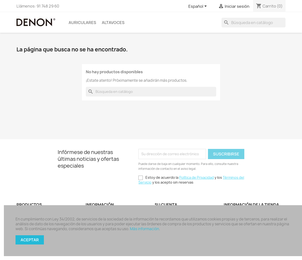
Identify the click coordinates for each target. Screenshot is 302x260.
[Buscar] (254, 22)
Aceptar (30, 240)
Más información (144, 228)
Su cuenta (166, 204)
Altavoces (113, 22)
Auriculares (82, 22)
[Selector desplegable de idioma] (198, 6)
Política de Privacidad (196, 177)
